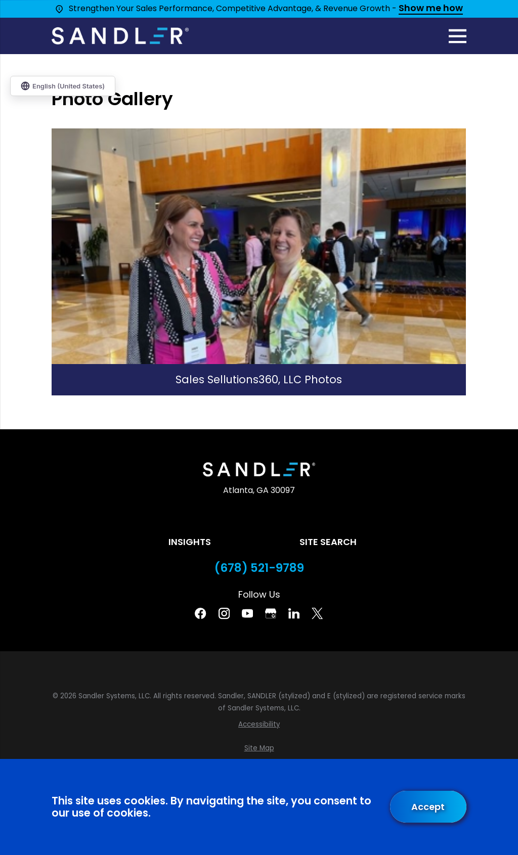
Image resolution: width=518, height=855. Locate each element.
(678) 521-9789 (259, 568)
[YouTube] (247, 613)
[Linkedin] (293, 613)
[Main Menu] (457, 36)
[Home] (120, 36)
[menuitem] (259, 724)
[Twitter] (317, 613)
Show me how (431, 8)
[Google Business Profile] (270, 613)
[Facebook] (200, 613)
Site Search (328, 541)
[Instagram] (224, 613)
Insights (189, 541)
